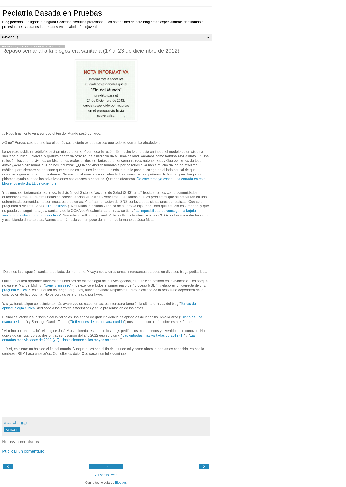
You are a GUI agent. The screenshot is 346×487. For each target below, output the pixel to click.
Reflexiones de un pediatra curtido (97, 322)
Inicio (106, 466)
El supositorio (56, 206)
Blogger (120, 482)
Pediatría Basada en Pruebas (52, 13)
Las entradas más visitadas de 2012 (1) (153, 335)
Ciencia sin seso (57, 285)
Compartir (12, 429)
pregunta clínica (14, 290)
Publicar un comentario (23, 451)
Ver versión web (106, 475)
